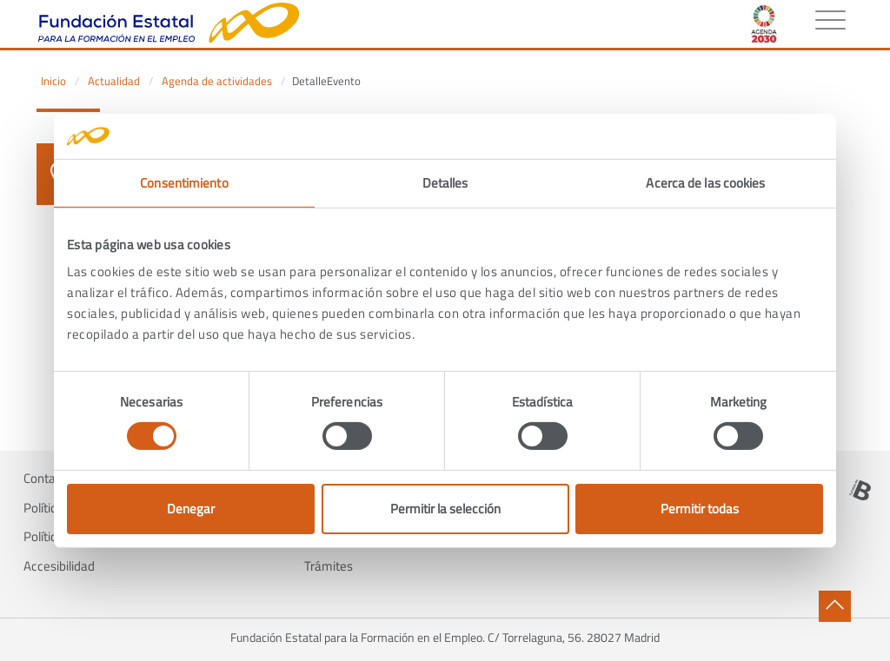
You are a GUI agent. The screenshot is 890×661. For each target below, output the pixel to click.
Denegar (191, 509)
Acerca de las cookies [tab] (705, 183)
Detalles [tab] (445, 183)
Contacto (48, 478)
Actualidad (114, 81)
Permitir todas (700, 509)
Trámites (328, 566)
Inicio (53, 81)
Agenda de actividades (217, 81)
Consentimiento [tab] (184, 183)
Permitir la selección (445, 509)
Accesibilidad (59, 566)
